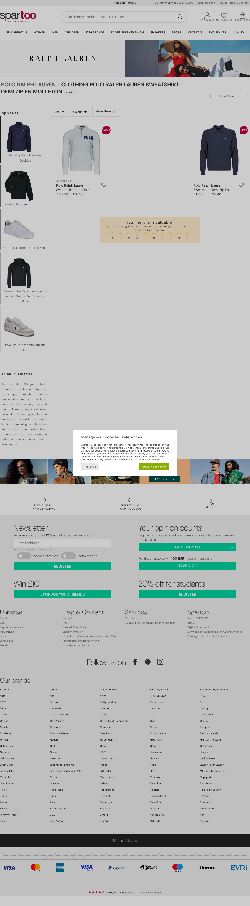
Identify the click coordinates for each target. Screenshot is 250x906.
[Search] (180, 17)
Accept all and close (154, 466)
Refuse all (90, 466)
